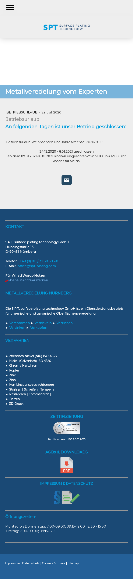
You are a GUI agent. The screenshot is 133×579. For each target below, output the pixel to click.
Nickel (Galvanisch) (22, 361)
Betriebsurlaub (22, 112)
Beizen (14, 399)
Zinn (12, 380)
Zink (12, 375)
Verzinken (15, 328)
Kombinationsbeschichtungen (31, 385)
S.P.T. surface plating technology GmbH (44, 309)
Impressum (12, 563)
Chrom (14, 366)
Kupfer (13, 370)
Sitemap (73, 563)
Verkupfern (37, 328)
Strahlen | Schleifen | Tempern (31, 389)
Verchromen (17, 323)
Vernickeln (41, 323)
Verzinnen (62, 323)
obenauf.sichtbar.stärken (28, 280)
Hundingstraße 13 (19, 247)
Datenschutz (30, 563)
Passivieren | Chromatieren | (30, 394)
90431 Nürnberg (22, 252)
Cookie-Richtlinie (53, 563)
